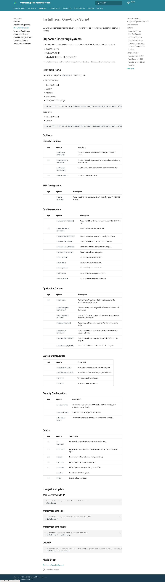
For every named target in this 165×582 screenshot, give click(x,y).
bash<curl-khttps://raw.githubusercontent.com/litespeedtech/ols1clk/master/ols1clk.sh (83, 126)
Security (100, 8)
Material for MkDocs (27, 579)
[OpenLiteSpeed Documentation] (15, 2)
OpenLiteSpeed (19, 8)
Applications (67, 8)
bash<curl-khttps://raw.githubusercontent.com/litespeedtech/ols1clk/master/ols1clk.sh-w (83, 106)
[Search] (108, 3)
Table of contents (134, 18)
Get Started (32, 8)
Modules (91, 8)
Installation (43, 8)
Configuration (55, 8)
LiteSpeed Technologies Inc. (38, 577)
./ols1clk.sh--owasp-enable (83, 550)
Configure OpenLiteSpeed (53, 565)
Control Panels (79, 8)
